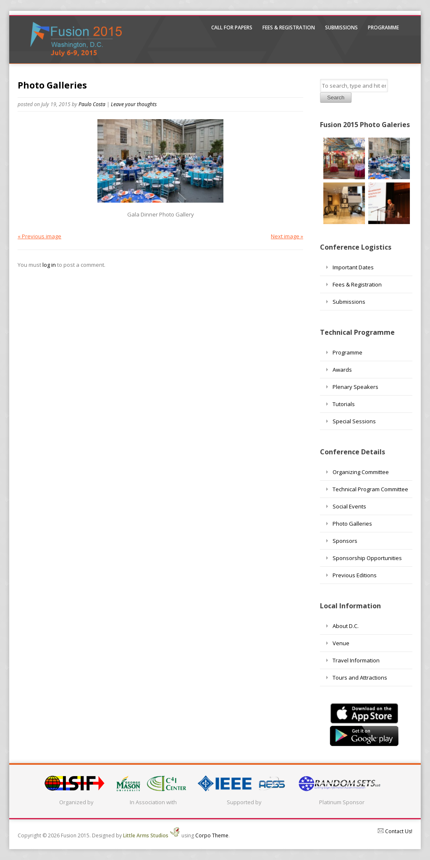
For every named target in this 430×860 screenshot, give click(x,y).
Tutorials (344, 404)
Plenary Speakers (355, 387)
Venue (341, 643)
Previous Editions (355, 575)
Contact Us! (395, 831)
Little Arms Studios (151, 835)
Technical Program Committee (370, 489)
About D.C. (346, 626)
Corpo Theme (211, 835)
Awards (342, 369)
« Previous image (39, 236)
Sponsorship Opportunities (367, 558)
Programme (383, 27)
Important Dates (353, 267)
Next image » (287, 236)
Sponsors (345, 541)
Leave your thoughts (134, 104)
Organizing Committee (361, 472)
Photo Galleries (52, 85)
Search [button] (335, 97)
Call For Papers (231, 27)
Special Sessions (354, 421)
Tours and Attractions (360, 677)
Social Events (349, 506)
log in (49, 264)
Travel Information (356, 660)
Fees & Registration (288, 27)
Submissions (341, 27)
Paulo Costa (92, 104)
